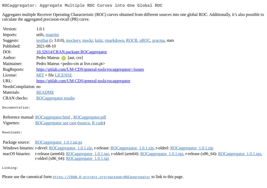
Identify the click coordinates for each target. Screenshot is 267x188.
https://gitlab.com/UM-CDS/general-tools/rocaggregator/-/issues (90, 70)
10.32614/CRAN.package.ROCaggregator (71, 53)
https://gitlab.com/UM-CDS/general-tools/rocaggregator (83, 82)
